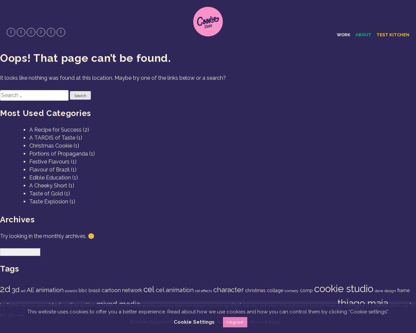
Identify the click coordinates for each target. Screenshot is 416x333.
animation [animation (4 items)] (50, 289)
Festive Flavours (49, 162)
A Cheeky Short (48, 185)
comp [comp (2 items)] (306, 290)
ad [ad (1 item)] (23, 291)
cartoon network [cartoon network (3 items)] (122, 290)
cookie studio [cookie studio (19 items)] (343, 288)
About (363, 34)
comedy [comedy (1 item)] (292, 291)
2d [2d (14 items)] (5, 289)
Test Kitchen (392, 34)
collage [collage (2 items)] (275, 290)
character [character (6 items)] (228, 289)
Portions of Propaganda (58, 154)
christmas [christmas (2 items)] (255, 290)
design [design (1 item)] (390, 291)
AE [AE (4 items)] (30, 289)
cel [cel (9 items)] (148, 289)
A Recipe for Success (55, 130)
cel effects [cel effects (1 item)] (203, 291)
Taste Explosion (48, 201)
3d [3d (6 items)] (16, 289)
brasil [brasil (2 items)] (94, 290)
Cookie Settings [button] (194, 322)
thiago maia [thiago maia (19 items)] (362, 303)
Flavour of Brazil (49, 169)
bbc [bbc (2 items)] (83, 290)
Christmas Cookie (50, 146)
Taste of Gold (46, 193)
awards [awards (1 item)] (71, 291)
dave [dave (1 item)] (379, 291)
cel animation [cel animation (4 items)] (175, 289)
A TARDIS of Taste (52, 138)
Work (343, 34)
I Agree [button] (235, 322)
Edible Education (50, 177)
